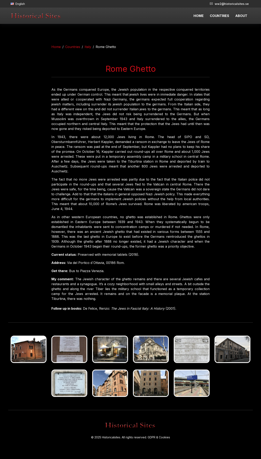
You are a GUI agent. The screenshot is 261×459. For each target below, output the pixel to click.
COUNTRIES (219, 16)
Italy (88, 47)
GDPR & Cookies (159, 437)
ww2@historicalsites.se (229, 4)
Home (56, 47)
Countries (72, 47)
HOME (199, 16)
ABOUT (241, 16)
